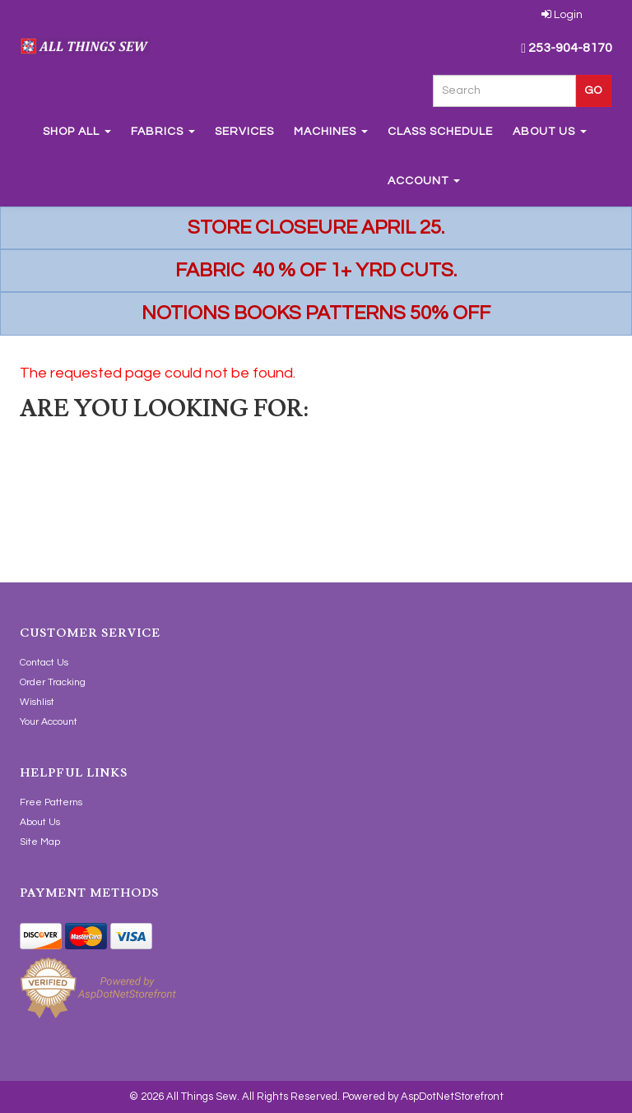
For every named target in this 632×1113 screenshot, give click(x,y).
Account (424, 181)
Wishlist (37, 702)
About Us (550, 131)
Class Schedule (440, 131)
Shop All (77, 131)
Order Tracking (53, 682)
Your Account (48, 721)
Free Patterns (51, 802)
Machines (331, 131)
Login (562, 15)
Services (244, 131)
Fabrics (163, 131)
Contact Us (44, 662)
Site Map (40, 842)
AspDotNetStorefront (452, 1096)
